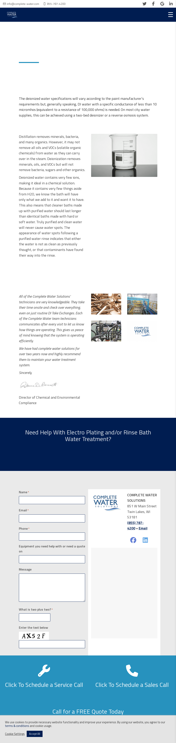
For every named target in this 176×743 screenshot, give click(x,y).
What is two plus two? (36, 609)
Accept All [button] (34, 734)
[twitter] (144, 4)
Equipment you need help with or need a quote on (52, 549)
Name (24, 492)
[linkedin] (171, 4)
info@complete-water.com (23, 4)
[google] (162, 4)
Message (25, 569)
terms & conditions (17, 725)
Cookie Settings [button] (15, 734)
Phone (24, 528)
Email (24, 510)
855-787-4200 (56, 4)
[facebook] (153, 4)
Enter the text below (33, 627)
